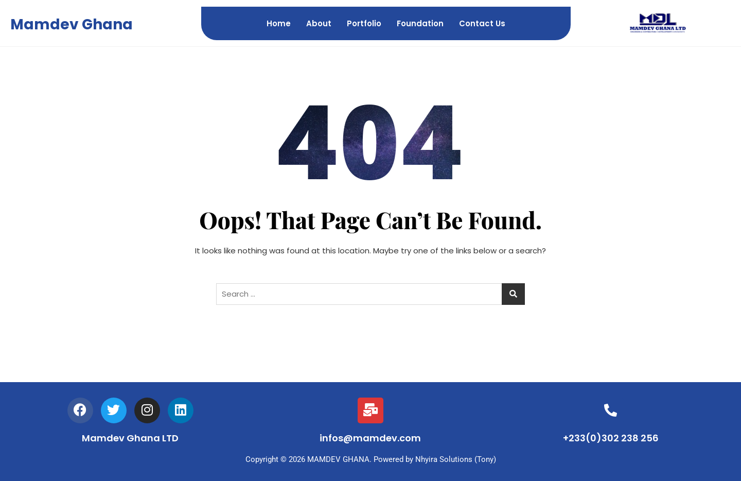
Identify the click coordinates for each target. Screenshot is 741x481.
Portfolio (364, 23)
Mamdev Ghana (71, 24)
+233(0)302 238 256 (611, 438)
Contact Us (482, 23)
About (318, 23)
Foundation (420, 23)
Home (279, 23)
